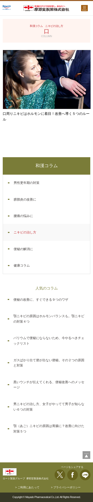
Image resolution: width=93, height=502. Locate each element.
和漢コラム (46, 165)
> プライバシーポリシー (65, 487)
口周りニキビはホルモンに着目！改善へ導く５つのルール (46, 116)
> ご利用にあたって (27, 487)
